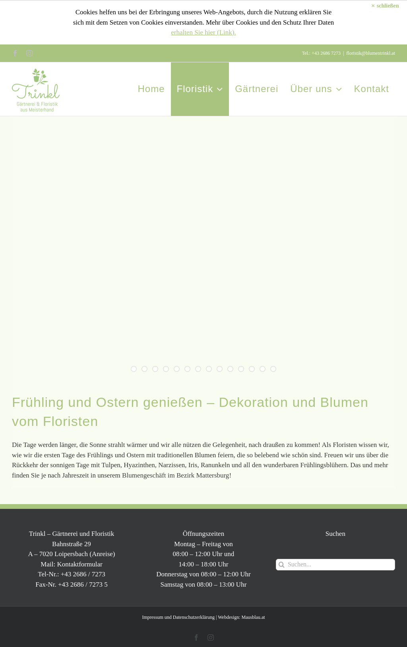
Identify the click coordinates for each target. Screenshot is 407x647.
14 (273, 369)
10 (230, 369)
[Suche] (281, 564)
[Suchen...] (335, 564)
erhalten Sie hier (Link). (203, 32)
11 (241, 369)
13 (263, 369)
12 (252, 369)
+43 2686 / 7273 (83, 574)
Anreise (102, 554)
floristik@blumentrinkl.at (370, 53)
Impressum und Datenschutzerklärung (178, 617)
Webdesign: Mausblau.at (241, 617)
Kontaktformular (79, 564)
